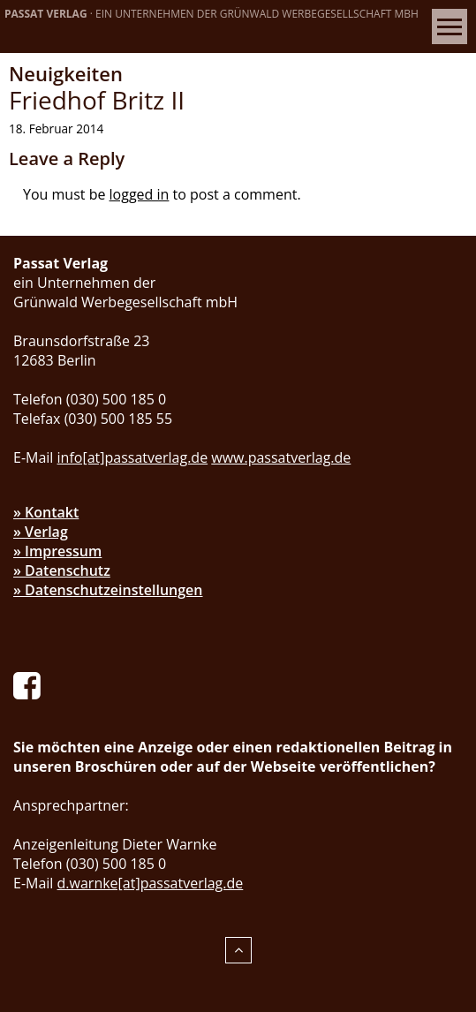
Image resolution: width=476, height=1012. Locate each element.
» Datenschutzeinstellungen (108, 590)
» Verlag (40, 531)
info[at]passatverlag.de (132, 457)
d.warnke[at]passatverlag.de (150, 883)
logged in (140, 194)
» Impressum (57, 551)
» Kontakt (46, 512)
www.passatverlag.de (281, 457)
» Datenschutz (61, 570)
